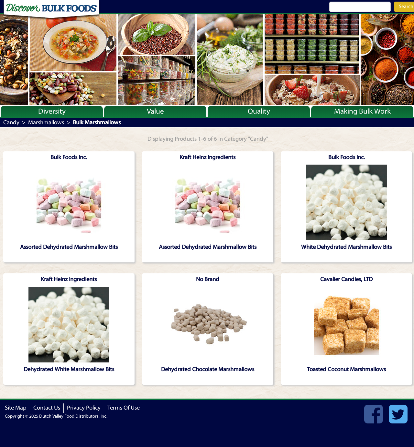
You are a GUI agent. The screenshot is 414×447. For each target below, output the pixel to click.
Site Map (16, 407)
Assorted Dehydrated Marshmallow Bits (69, 247)
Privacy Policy (84, 407)
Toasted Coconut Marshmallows (346, 369)
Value (155, 111)
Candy (11, 122)
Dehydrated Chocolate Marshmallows (207, 369)
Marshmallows (46, 122)
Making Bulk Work (362, 111)
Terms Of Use (123, 407)
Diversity (52, 111)
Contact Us (46, 407)
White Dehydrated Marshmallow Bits (346, 247)
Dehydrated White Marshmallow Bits (69, 369)
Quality (259, 111)
